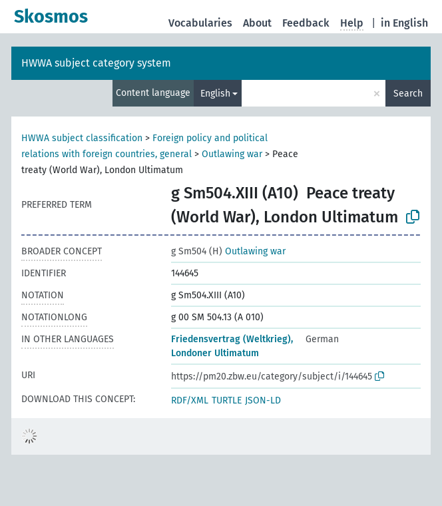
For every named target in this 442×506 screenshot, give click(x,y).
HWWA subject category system (96, 63)
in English (404, 23)
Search (408, 93)
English (215, 93)
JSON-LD (263, 400)
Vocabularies (200, 23)
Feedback (306, 23)
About (257, 23)
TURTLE (227, 400)
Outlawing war (232, 154)
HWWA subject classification (81, 138)
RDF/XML (189, 400)
